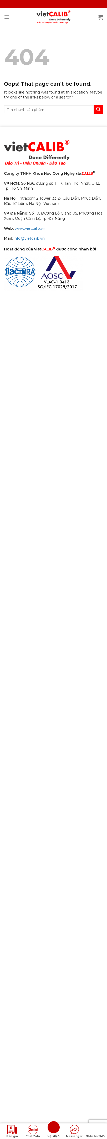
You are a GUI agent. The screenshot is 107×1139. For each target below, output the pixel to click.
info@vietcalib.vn (29, 238)
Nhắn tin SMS (95, 1131)
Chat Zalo (33, 1131)
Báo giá (12, 1131)
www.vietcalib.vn (30, 228)
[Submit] (98, 109)
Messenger (74, 1131)
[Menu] (6, 17)
